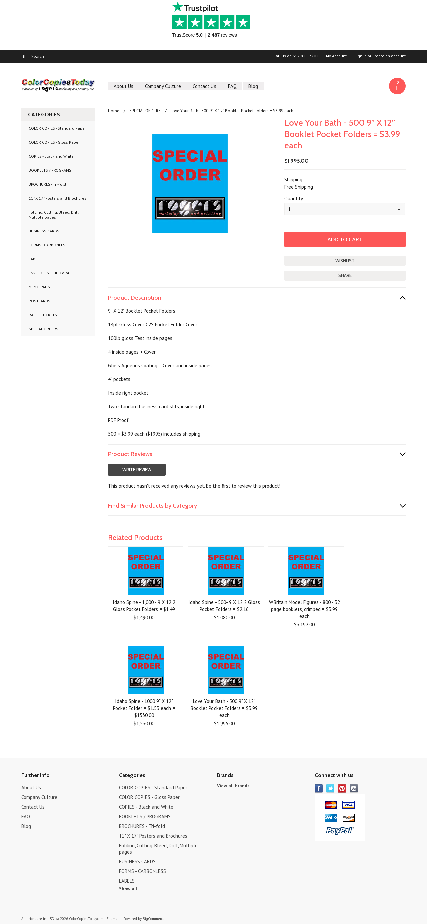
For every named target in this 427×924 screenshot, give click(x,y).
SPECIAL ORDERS (43, 328)
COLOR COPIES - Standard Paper (57, 128)
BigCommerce (154, 918)
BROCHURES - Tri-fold (47, 184)
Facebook (319, 788)
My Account (336, 56)
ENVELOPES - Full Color (49, 272)
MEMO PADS (39, 286)
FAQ (232, 86)
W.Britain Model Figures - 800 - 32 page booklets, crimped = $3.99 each (304, 609)
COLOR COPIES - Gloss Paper (54, 142)
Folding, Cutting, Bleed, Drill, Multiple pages (54, 215)
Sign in (360, 56)
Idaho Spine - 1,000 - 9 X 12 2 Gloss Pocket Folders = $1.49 (144, 605)
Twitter (330, 788)
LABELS (35, 258)
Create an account (389, 56)
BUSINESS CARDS (44, 231)
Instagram (354, 788)
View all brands (233, 786)
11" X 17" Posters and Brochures (57, 198)
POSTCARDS (39, 300)
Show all (128, 889)
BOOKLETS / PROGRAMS (50, 170)
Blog (253, 86)
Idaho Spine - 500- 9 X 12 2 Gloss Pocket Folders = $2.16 (224, 605)
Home (113, 111)
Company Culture (163, 86)
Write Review (136, 469)
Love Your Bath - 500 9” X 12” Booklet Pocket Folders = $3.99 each (224, 708)
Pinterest (342, 788)
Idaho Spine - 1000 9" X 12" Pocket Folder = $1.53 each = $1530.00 (144, 708)
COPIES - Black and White (51, 156)
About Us (123, 86)
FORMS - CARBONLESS (48, 244)
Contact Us (204, 86)
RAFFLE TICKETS (43, 314)
